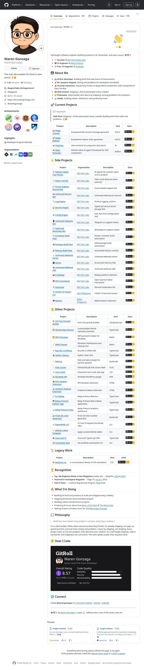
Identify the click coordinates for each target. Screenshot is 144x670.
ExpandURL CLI (62, 424)
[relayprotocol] (25, 154)
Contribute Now (62, 443)
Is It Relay (59, 396)
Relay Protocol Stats (64, 410)
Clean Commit (61, 180)
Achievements (11, 111)
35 (63, 640)
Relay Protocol (77, 63)
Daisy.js (58, 361)
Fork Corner (60, 367)
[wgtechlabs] (21, 154)
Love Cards (60, 372)
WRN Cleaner (61, 344)
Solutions (31, 4)
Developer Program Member (18, 142)
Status (58, 663)
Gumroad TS (60, 438)
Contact (83, 663)
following (26, 82)
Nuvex (58, 262)
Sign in (117, 4)
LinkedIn (105, 603)
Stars (123, 16)
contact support (118, 653)
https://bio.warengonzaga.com (21, 99)
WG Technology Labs (77, 60)
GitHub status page (99, 653)
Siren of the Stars (89, 505)
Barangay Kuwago (98, 508)
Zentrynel (59, 287)
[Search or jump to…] (109, 5)
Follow (14, 68)
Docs (76, 663)
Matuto (58, 300)
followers (12, 82)
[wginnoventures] (30, 154)
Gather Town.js (62, 355)
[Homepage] (6, 5)
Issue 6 (98, 479)
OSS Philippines (84, 293)
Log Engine (60, 201)
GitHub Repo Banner (64, 330)
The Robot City (106, 505)
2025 (123, 476)
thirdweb (80, 66)
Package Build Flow (64, 244)
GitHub (97, 603)
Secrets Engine (62, 207)
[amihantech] (16, 154)
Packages (108, 16)
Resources (46, 4)
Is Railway (59, 275)
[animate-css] (6, 154)
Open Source (62, 4)
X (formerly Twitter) (83, 603)
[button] (137, 14)
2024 (116, 476)
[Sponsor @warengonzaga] (34, 68)
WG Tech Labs (83, 173)
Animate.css (60, 462)
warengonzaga (56, 27)
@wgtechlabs (14, 88)
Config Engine (61, 215)
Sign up (128, 4)
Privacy (43, 663)
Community (67, 663)
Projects (94, 16)
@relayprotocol (27, 88)
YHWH (79, 612)
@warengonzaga (15, 103)
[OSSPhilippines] (11, 154)
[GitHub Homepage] (14, 663)
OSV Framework (62, 281)
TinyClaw (59, 145)
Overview (56, 16)
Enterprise (79, 4)
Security (51, 663)
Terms (36, 663)
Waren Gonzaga (68, 612)
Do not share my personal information (116, 663)
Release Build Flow (63, 250)
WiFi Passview (61, 337)
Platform (17, 4)
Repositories (75, 16)
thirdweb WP (61, 377)
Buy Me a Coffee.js (63, 350)
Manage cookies (94, 663)
